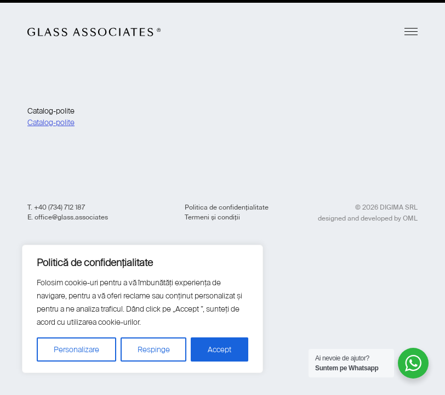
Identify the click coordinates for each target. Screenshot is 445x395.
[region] (142, 309)
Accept (219, 349)
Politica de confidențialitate (227, 207)
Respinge (154, 349)
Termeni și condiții (212, 217)
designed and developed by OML (368, 218)
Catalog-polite (51, 122)
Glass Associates (94, 31)
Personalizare (76, 349)
